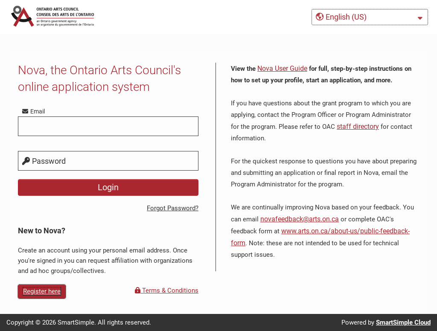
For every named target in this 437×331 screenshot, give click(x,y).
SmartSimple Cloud (403, 322)
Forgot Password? (172, 208)
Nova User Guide (282, 68)
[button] (370, 17)
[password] (108, 161)
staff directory (358, 126)
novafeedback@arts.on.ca (299, 219)
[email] (108, 126)
